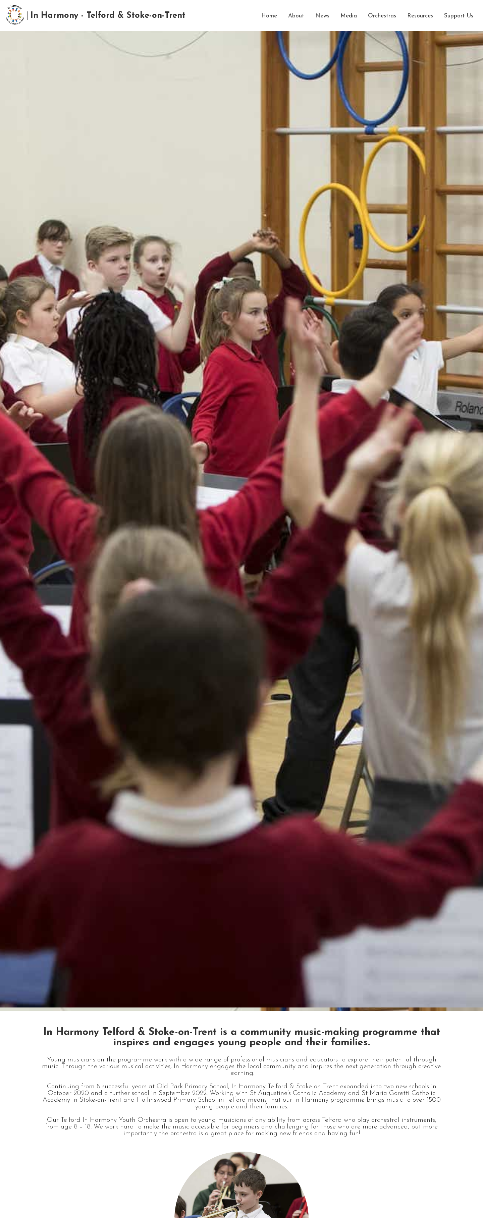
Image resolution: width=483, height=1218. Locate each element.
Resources (420, 16)
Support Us (458, 16)
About (296, 16)
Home (269, 16)
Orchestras (382, 16)
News (322, 16)
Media (348, 16)
